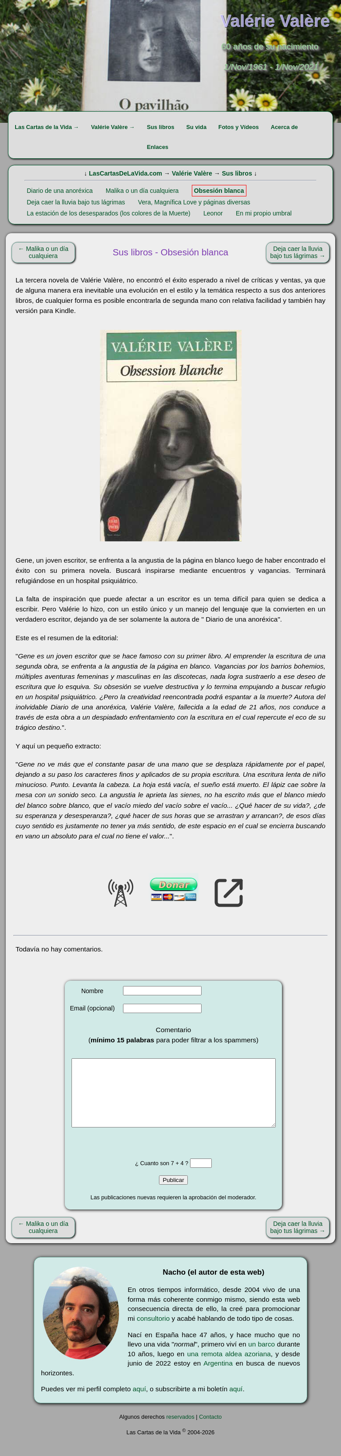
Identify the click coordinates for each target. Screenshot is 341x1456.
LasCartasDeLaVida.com (125, 173)
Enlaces (157, 147)
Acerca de (284, 127)
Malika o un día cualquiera (142, 190)
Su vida (196, 127)
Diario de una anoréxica (60, 190)
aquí (139, 1402)
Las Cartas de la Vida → (47, 127)
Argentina (218, 1376)
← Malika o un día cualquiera (43, 252)
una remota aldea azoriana (228, 1367)
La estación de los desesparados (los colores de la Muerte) (108, 213)
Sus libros (160, 127)
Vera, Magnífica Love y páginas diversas (194, 202)
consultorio (153, 1331)
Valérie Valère (192, 173)
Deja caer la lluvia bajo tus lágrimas (76, 202)
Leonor (213, 213)
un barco (261, 1357)
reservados (180, 1430)
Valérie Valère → (113, 127)
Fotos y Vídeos (238, 127)
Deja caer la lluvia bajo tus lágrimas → (297, 252)
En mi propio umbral (264, 213)
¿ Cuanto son (152, 1176)
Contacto (210, 1430)
